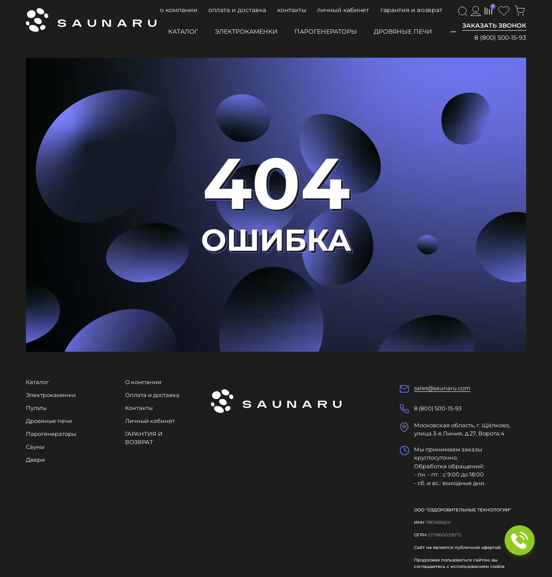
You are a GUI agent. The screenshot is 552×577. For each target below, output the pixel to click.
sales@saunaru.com (442, 388)
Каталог (183, 31)
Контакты (291, 10)
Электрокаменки (246, 31)
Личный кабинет (343, 10)
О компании (179, 10)
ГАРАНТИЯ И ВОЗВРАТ (411, 10)
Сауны (35, 446)
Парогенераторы (326, 31)
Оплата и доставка (237, 10)
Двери (35, 459)
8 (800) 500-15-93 (500, 37)
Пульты (36, 407)
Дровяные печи (403, 31)
